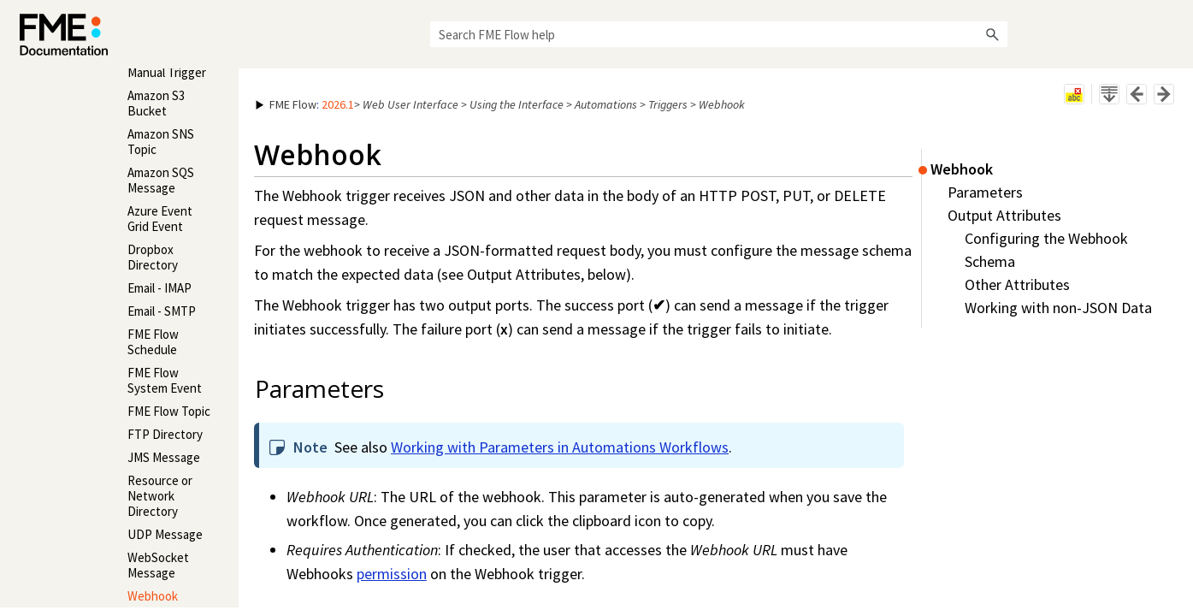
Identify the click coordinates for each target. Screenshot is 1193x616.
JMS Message (163, 457)
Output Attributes (1004, 215)
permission (392, 573)
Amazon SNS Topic (160, 141)
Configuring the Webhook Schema (1046, 249)
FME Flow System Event (164, 380)
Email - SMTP (161, 311)
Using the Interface (517, 104)
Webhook (152, 596)
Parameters (985, 192)
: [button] (305, 104)
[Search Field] (718, 34)
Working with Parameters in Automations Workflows (560, 447)
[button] (992, 34)
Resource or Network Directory (159, 495)
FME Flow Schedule (153, 342)
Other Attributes (1017, 284)
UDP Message (165, 534)
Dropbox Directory (152, 257)
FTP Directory (165, 434)
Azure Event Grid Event (159, 218)
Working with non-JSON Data (1058, 307)
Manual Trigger (166, 72)
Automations (606, 104)
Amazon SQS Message (160, 180)
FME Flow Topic (168, 411)
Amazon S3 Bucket (156, 103)
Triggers (668, 104)
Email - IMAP (159, 288)
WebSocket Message (158, 565)
